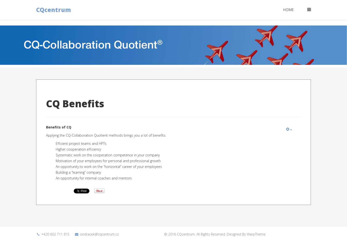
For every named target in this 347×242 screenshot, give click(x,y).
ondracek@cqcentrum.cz (99, 234)
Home (288, 9)
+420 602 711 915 (55, 234)
